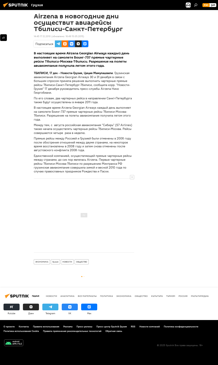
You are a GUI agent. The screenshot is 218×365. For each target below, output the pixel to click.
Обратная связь (113, 331)
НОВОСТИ (67, 261)
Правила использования (46, 326)
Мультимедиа (200, 295)
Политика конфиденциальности (181, 326)
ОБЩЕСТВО (81, 261)
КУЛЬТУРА (157, 295)
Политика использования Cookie (21, 331)
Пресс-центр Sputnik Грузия (111, 326)
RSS (133, 326)
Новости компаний (149, 326)
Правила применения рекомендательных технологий (72, 331)
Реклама (67, 326)
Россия (183, 295)
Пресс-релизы (84, 326)
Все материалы (87, 295)
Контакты (24, 326)
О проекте (9, 326)
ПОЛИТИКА (106, 295)
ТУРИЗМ (170, 295)
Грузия (55, 261)
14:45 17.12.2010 (42, 36)
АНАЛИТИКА (67, 295)
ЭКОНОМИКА (41, 261)
